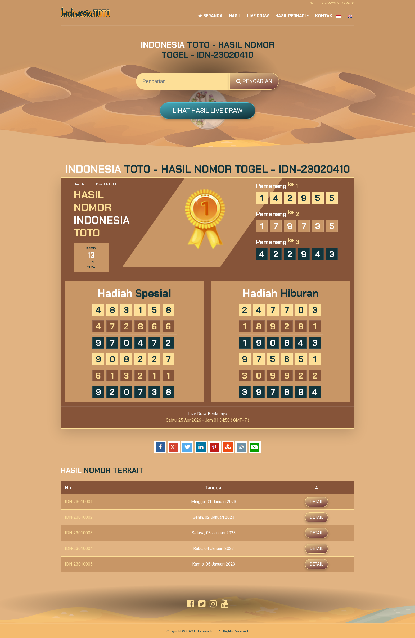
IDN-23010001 (79, 501)
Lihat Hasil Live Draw (207, 110)
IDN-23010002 (79, 516)
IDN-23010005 (79, 563)
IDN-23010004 (79, 547)
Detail (316, 501)
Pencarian (254, 81)
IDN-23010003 (79, 532)
